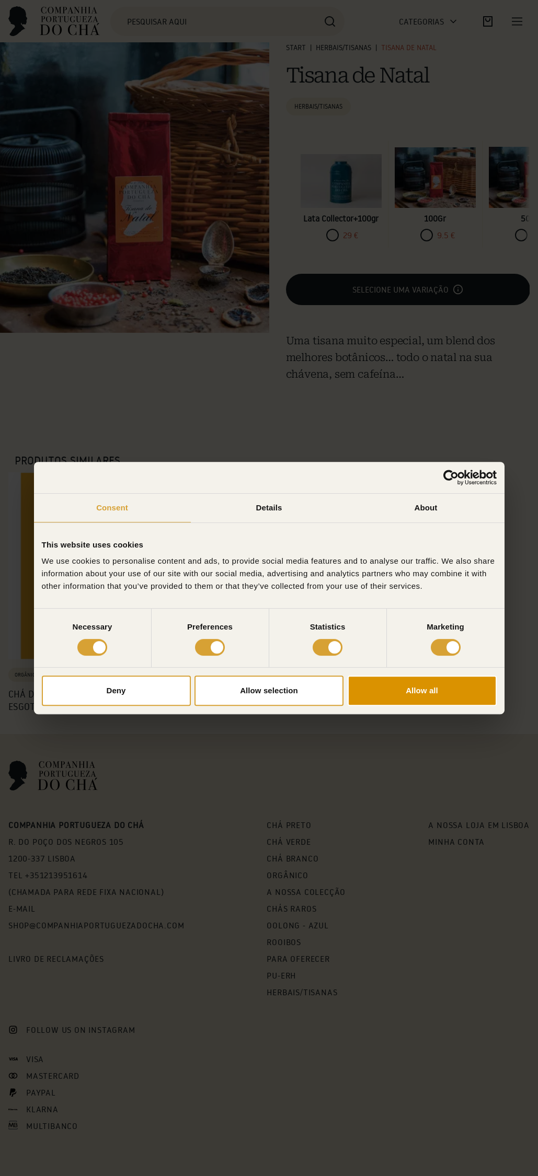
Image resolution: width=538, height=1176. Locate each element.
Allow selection (269, 690)
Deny (115, 690)
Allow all (422, 690)
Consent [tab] (112, 507)
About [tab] (426, 507)
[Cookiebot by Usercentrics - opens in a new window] (451, 477)
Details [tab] (269, 507)
